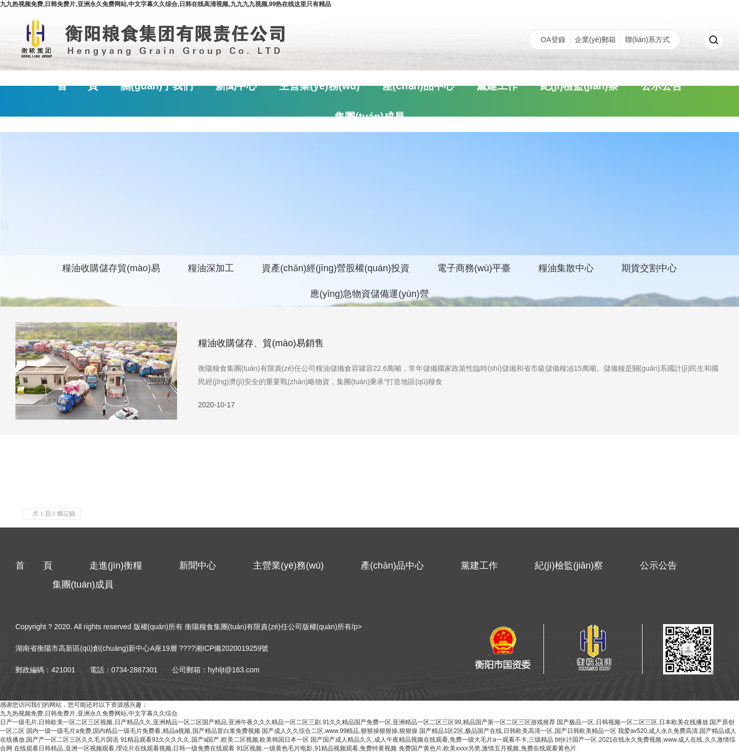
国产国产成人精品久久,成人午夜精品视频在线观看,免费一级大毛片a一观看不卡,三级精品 (431, 739)
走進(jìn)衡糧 (115, 565)
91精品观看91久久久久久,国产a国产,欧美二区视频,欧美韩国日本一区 (215, 739)
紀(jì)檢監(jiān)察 (579, 85)
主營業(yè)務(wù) (319, 85)
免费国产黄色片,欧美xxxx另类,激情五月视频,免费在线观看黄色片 (487, 748)
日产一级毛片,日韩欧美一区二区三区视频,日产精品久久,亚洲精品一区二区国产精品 (113, 722)
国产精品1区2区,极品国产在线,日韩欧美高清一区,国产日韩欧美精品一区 (517, 731)
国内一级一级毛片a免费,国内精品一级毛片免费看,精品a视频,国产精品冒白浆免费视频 (143, 731)
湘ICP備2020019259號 (231, 648)
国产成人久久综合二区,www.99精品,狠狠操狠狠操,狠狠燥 (340, 731)
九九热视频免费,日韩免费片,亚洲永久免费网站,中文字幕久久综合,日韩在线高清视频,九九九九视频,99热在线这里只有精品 (165, 4)
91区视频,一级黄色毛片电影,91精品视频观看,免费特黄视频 (317, 748)
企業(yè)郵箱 (595, 39)
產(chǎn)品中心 (418, 85)
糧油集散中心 (566, 268)
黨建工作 (497, 85)
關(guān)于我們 (157, 85)
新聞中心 (236, 85)
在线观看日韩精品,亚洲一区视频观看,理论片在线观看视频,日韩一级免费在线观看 (124, 748)
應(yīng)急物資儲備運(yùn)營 (369, 294)
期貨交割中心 (649, 268)
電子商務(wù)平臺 (474, 268)
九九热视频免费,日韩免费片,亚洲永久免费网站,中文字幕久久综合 (89, 713)
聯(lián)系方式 (647, 39)
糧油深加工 (211, 268)
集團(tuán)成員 (369, 116)
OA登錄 (553, 39)
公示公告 (661, 85)
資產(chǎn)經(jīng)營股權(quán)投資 (336, 268)
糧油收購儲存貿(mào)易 (111, 268)
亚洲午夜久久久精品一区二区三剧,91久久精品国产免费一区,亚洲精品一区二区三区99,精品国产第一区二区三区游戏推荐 (391, 722)
